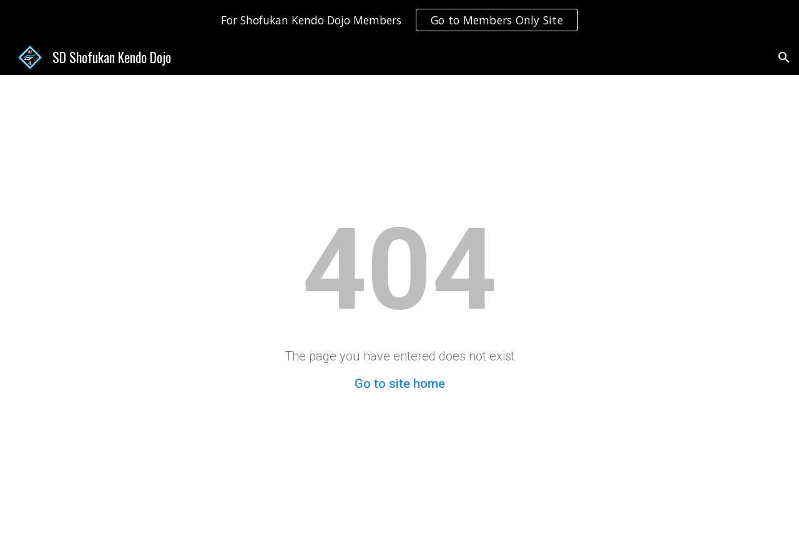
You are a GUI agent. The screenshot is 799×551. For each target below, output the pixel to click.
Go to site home (400, 383)
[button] (784, 57)
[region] (399, 20)
